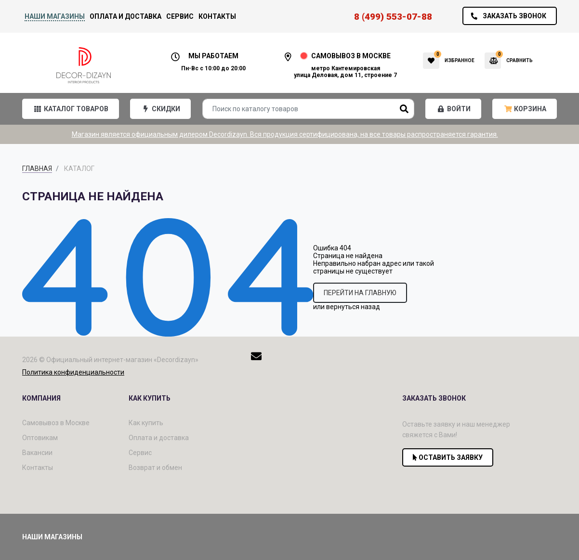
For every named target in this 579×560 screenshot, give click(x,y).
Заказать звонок (506, 16)
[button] (70, 109)
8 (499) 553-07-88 (393, 16)
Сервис (180, 16)
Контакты (217, 16)
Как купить (146, 423)
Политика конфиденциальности (73, 372)
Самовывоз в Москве (56, 423)
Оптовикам (40, 438)
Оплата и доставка (125, 16)
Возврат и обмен (155, 467)
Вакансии (37, 452)
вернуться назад (353, 307)
